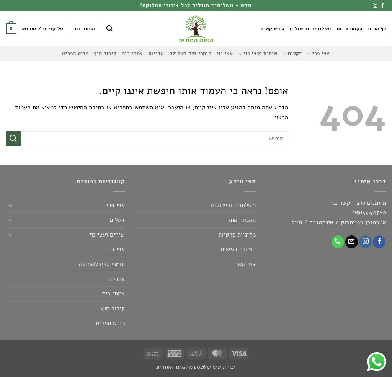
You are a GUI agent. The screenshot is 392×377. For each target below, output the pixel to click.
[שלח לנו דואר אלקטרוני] (351, 241)
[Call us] (338, 241)
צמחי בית (132, 53)
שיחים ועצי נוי (258, 53)
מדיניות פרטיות (237, 234)
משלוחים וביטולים (310, 28)
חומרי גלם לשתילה (190, 53)
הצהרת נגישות (238, 249)
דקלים (292, 53)
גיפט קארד (272, 28)
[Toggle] (10, 205)
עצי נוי (225, 53)
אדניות (156, 53)
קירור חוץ (105, 53)
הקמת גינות (349, 28)
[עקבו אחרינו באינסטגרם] (375, 5)
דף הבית (377, 28)
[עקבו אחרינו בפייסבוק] (382, 5)
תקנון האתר (241, 219)
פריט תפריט (75, 53)
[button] (109, 28)
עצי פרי (318, 53)
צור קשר (245, 264)
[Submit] (13, 138)
